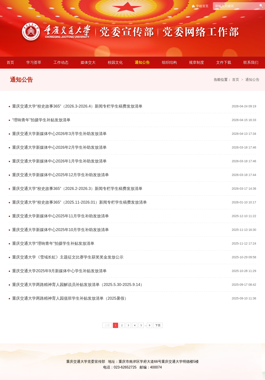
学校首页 (202, 6)
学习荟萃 (33, 62)
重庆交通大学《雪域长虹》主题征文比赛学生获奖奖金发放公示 (67, 257)
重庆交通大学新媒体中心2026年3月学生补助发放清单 (59, 133)
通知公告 (142, 62)
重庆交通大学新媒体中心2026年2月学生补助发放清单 (59, 147)
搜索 (261, 6)
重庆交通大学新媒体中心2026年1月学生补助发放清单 (59, 161)
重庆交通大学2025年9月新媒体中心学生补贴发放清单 (59, 271)
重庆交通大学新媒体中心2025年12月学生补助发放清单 (60, 175)
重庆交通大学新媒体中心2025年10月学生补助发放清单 (60, 230)
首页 (10, 62)
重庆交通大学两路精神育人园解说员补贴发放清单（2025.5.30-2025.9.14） (78, 284)
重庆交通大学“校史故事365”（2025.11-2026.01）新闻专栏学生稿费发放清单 (79, 202)
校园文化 (115, 62)
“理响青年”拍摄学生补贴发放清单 (41, 120)
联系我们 (250, 62)
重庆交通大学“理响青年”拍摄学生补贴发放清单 (53, 243)
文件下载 (223, 62)
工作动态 (60, 62)
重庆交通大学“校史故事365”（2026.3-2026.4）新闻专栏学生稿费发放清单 (77, 106)
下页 (158, 325)
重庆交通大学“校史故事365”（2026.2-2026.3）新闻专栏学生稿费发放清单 (77, 188)
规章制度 (196, 62)
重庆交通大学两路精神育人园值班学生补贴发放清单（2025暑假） (70, 298)
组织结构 (169, 62)
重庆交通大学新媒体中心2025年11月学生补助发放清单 (60, 216)
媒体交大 (88, 62)
